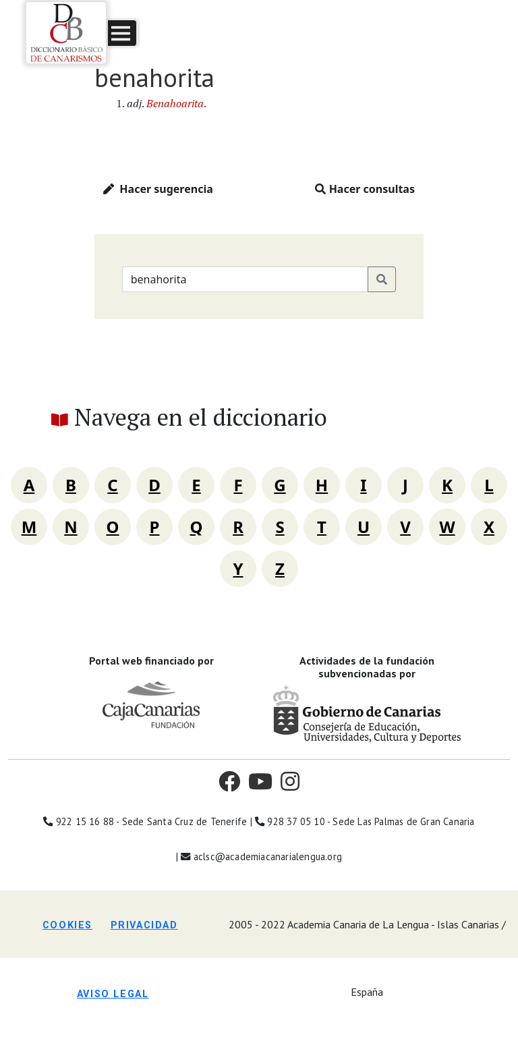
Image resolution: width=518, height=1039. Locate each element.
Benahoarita (175, 103)
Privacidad (144, 925)
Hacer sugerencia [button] (158, 188)
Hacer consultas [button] (365, 188)
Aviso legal (113, 994)
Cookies (67, 925)
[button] (122, 33)
